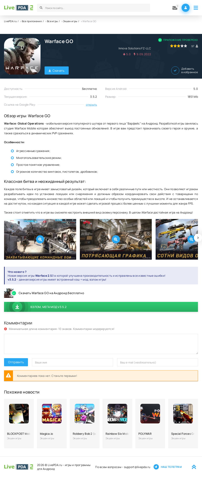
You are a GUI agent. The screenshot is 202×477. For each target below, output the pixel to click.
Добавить (184, 70)
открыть (91, 104)
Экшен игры (70, 21)
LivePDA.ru (10, 21)
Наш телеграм (168, 466)
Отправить (16, 362)
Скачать (57, 70)
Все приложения (32, 21)
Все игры (52, 21)
